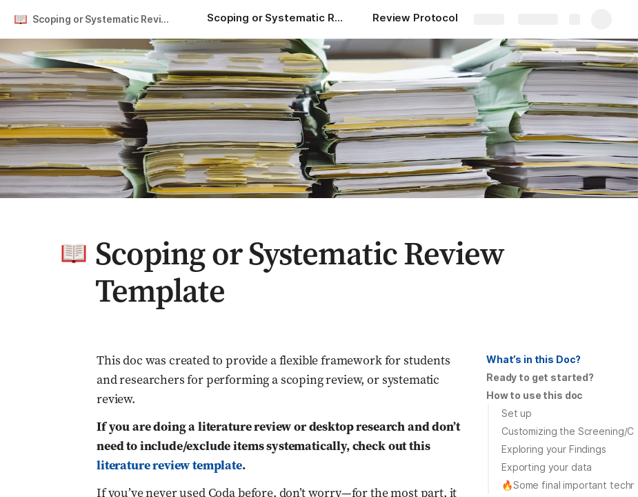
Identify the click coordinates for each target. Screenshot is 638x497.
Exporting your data (546, 467)
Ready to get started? (540, 377)
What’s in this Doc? (533, 359)
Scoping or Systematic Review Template (105, 19)
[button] (74, 253)
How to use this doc (534, 395)
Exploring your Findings (553, 449)
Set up (516, 413)
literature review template (169, 465)
